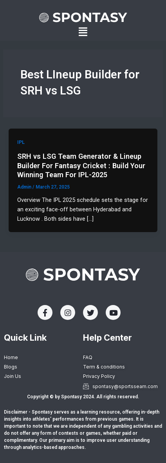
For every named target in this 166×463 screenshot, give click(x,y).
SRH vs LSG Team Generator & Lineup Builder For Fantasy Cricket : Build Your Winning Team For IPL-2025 (81, 165)
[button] (83, 32)
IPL (21, 142)
